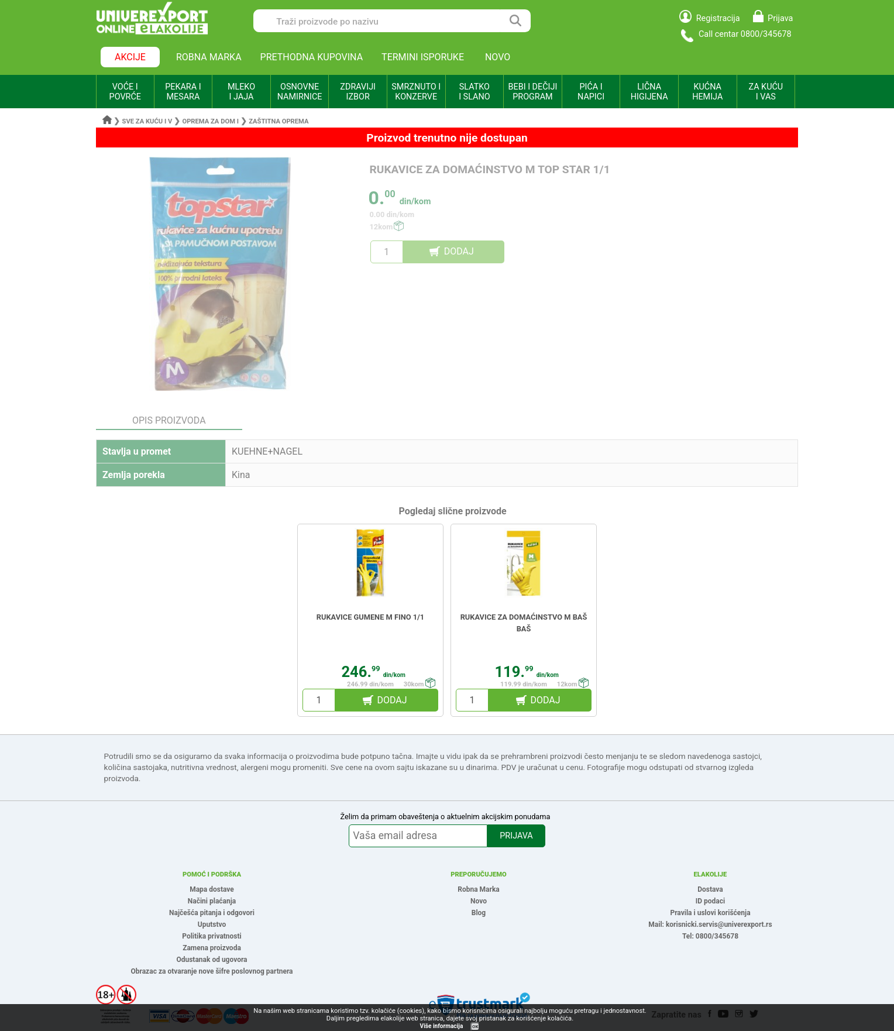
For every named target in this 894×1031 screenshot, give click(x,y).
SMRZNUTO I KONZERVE (416, 92)
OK (475, 1026)
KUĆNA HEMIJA (707, 92)
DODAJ (459, 251)
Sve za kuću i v (147, 121)
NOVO (497, 57)
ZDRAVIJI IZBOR (358, 92)
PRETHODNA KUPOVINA (311, 57)
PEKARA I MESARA (183, 92)
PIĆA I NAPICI (590, 92)
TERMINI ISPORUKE (422, 57)
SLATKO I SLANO (474, 92)
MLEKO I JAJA (241, 92)
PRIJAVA (516, 836)
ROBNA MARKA (209, 57)
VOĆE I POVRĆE (125, 92)
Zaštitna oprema (278, 121)
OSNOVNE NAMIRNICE (299, 92)
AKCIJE (130, 57)
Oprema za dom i (210, 121)
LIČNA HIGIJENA (649, 92)
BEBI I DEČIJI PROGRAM (533, 92)
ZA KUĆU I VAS (765, 92)
